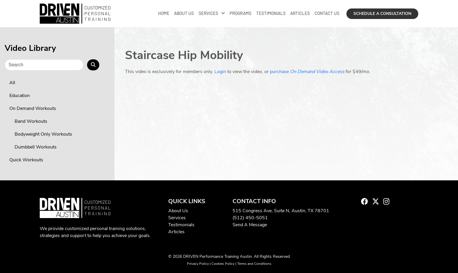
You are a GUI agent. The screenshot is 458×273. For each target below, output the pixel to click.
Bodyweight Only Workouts (43, 134)
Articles (300, 13)
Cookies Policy (223, 263)
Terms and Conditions (254, 263)
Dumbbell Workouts (36, 147)
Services (208, 13)
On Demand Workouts (32, 108)
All (12, 83)
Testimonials (271, 13)
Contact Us (327, 13)
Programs (240, 13)
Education (19, 95)
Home (163, 13)
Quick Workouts (26, 160)
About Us (184, 13)
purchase (307, 71)
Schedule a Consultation (382, 13)
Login (220, 71)
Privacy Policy (198, 263)
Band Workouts (31, 121)
